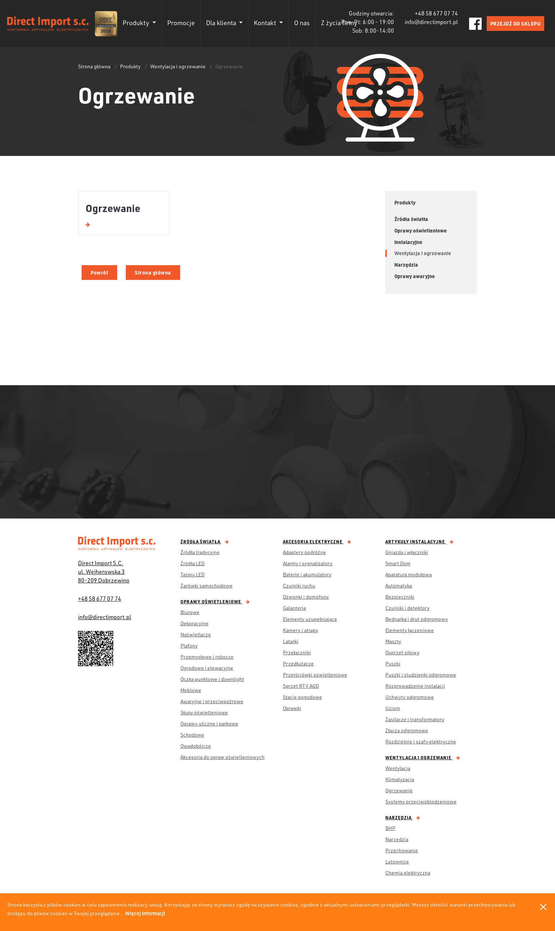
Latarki (290, 641)
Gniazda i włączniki (406, 552)
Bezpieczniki (399, 596)
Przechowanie (401, 850)
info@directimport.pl (104, 617)
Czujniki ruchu (299, 585)
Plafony (189, 645)
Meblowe (190, 690)
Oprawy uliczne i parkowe (209, 723)
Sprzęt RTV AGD (301, 685)
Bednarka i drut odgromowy (416, 619)
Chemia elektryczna (407, 872)
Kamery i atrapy (300, 630)
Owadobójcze (195, 745)
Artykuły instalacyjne (419, 541)
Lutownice (397, 861)
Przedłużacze (298, 663)
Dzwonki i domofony (306, 596)
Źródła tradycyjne (200, 552)
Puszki (392, 663)
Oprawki (292, 708)
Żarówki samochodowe (206, 585)
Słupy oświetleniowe (204, 712)
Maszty (393, 641)
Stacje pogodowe (302, 696)
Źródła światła (204, 541)
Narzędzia (402, 817)
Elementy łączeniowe (409, 630)
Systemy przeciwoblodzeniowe (421, 801)
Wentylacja (397, 768)
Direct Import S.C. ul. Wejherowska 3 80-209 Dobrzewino (103, 571)
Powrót (99, 272)
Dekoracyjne (194, 623)
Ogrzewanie (399, 790)
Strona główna (94, 66)
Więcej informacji (145, 913)
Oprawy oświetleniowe (215, 601)
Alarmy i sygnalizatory (307, 563)
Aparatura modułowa (408, 574)
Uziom (392, 708)
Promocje (181, 22)
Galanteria (294, 607)
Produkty (130, 66)
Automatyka (398, 585)
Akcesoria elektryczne (317, 541)
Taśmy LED (192, 574)
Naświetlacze (195, 634)
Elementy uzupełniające (310, 619)
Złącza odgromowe (406, 730)
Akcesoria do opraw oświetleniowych (222, 756)
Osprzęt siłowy (402, 652)
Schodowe (192, 734)
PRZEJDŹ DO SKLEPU (515, 23)
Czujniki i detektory (407, 607)
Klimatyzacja (399, 779)
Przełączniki (297, 652)
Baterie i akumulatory (307, 574)
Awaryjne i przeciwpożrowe (211, 701)
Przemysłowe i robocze (207, 656)
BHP (390, 828)
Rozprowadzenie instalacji (415, 685)
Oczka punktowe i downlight (212, 679)
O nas (302, 22)
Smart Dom (397, 563)
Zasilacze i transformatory (414, 719)
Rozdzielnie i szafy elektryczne (420, 741)
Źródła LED (192, 563)
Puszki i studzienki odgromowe (420, 674)
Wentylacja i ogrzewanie (178, 66)
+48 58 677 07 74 (99, 598)
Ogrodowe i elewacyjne (206, 667)
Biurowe (189, 612)
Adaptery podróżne (304, 552)
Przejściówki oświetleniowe (315, 674)
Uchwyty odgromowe (409, 696)
